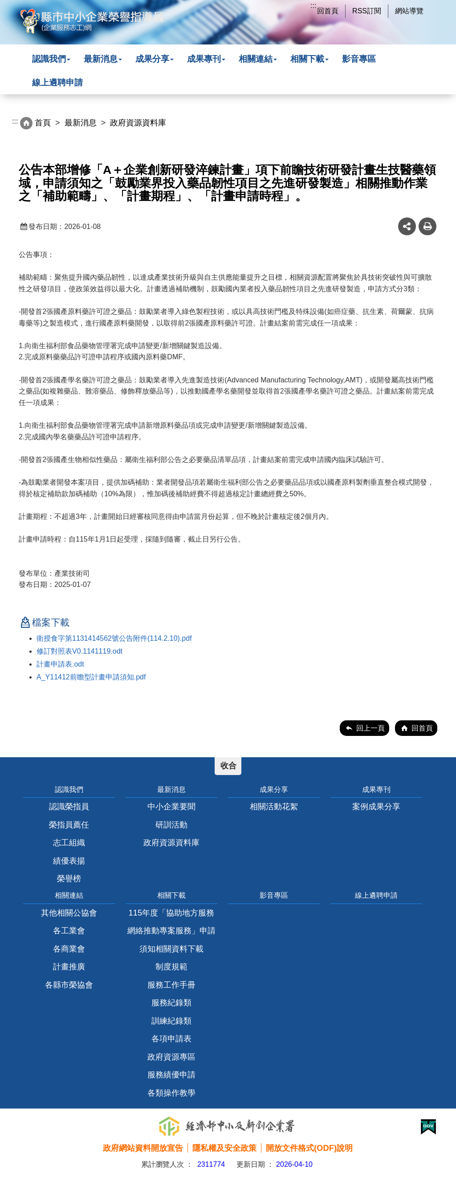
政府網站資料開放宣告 (143, 1148)
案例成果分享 (376, 806)
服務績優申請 (171, 1074)
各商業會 (69, 948)
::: (313, 5)
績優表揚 (69, 860)
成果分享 (154, 59)
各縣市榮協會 (69, 984)
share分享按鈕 (407, 226)
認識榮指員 (69, 806)
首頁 (43, 122)
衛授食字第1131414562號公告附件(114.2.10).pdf (114, 638)
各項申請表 (171, 1038)
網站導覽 (409, 11)
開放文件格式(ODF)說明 (309, 1148)
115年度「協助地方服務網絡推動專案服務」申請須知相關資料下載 (171, 930)
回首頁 (327, 11)
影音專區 (359, 59)
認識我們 (51, 59)
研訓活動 (171, 824)
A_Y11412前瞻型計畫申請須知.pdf (91, 677)
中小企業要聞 (171, 806)
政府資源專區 (171, 1056)
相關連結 (258, 59)
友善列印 (427, 226)
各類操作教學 (171, 1092)
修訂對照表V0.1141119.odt (79, 651)
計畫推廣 (69, 966)
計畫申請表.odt (60, 664)
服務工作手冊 (171, 984)
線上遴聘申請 (57, 82)
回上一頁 (370, 728)
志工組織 (69, 842)
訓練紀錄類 (171, 1020)
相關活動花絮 (274, 806)
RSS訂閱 (366, 11)
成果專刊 (206, 59)
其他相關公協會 (69, 912)
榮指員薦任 (69, 824)
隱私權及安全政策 (224, 1148)
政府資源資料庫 (171, 842)
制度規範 (171, 966)
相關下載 (309, 59)
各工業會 (69, 930)
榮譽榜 (69, 878)
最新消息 (103, 59)
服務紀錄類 (171, 1002)
